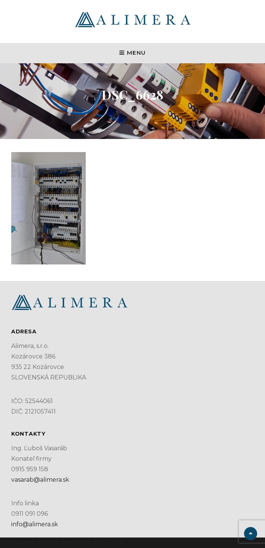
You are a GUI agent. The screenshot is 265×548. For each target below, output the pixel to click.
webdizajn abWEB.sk (91, 542)
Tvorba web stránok (30, 542)
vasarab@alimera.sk (40, 479)
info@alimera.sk (34, 524)
